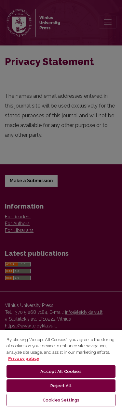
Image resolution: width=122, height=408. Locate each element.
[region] (61, 368)
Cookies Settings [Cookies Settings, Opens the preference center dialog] (61, 400)
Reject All (60, 385)
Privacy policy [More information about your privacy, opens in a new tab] (23, 358)
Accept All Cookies (60, 371)
